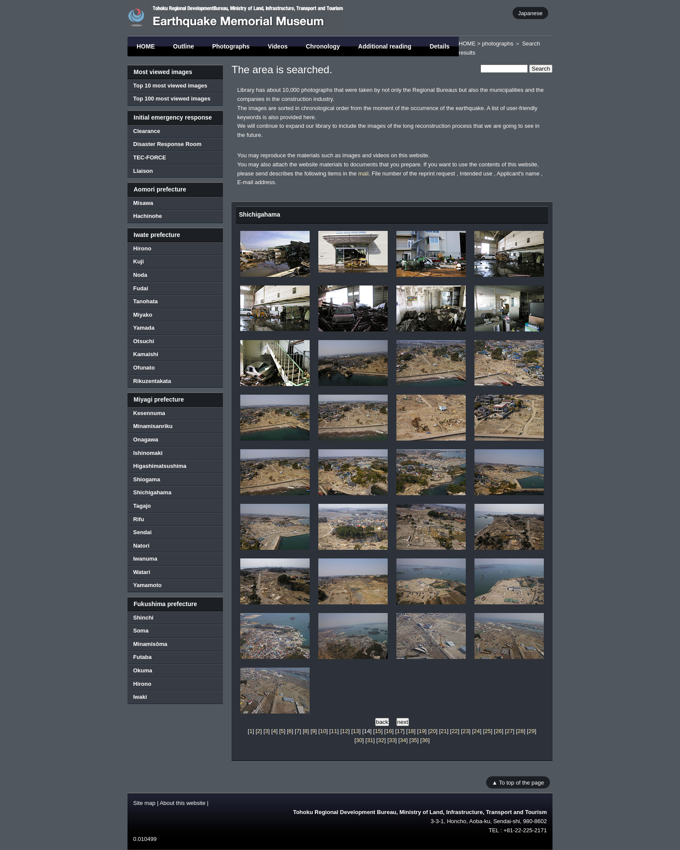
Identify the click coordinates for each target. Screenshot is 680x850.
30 (359, 740)
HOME (146, 46)
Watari (141, 572)
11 (334, 731)
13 (356, 731)
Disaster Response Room (167, 144)
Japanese (530, 13)
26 (499, 731)
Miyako (142, 314)
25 (487, 731)
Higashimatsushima (159, 466)
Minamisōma (150, 644)
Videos (278, 46)
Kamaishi (145, 354)
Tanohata (145, 301)
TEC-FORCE (149, 157)
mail (363, 173)
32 (381, 740)
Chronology (323, 46)
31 (370, 740)
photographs (497, 43)
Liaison (143, 171)
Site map (144, 803)
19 (421, 731)
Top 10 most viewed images (170, 85)
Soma (140, 630)
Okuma (142, 670)
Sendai (142, 532)
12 (345, 731)
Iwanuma (145, 558)
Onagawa (145, 439)
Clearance (146, 131)
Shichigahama (152, 492)
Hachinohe (147, 216)
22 (454, 731)
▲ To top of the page (518, 782)
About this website (183, 803)
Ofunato (144, 367)
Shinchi (143, 617)
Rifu (138, 519)
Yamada (143, 327)
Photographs (230, 46)
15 (378, 731)
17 (400, 731)
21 (444, 731)
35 (414, 740)
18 (411, 731)
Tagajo (142, 506)
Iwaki (140, 697)
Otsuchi (143, 341)
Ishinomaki (148, 453)
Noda (140, 275)
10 (323, 731)
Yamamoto (147, 585)
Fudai (140, 288)
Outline (183, 46)
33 (392, 740)
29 (532, 731)
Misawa (143, 203)
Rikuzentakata (152, 381)
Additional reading (385, 46)
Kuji (138, 261)
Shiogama (146, 479)
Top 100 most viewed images (171, 98)
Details (440, 46)
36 (425, 740)
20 (433, 731)
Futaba (142, 657)
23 (466, 731)
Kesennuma (149, 413)
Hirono (142, 248)
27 (510, 731)
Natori (141, 545)
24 (477, 731)
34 (403, 740)
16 (389, 731)
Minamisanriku (153, 426)
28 (520, 731)
